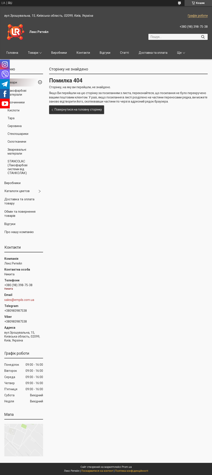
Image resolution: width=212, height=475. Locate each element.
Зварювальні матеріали (17, 151)
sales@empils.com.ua (19, 300)
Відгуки (105, 52)
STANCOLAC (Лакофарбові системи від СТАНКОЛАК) (17, 167)
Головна (12, 52)
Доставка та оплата (153, 52)
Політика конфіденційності (131, 470)
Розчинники (16, 102)
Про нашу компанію (19, 232)
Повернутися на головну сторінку (78, 109)
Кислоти (13, 110)
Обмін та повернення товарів (19, 214)
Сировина (15, 126)
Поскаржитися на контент (97, 470)
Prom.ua (127, 466)
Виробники (59, 52)
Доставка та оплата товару (19, 201)
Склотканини (17, 141)
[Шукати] (203, 37)
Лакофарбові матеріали (17, 92)
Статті (124, 52)
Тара (11, 118)
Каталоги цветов (17, 191)
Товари (33, 52)
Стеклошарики (18, 133)
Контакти (83, 52)
